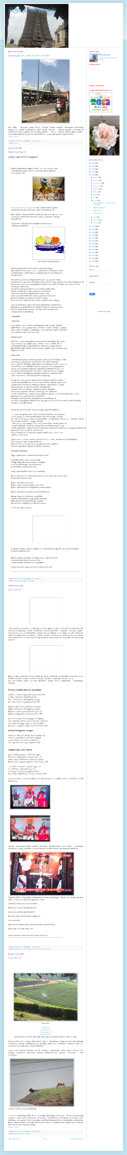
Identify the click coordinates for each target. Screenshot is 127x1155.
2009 (93, 261)
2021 (93, 226)
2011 (93, 255)
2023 (93, 172)
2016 (93, 241)
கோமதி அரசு (105, 55)
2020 (93, 229)
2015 (93, 244)
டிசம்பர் (96, 177)
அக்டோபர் (97, 183)
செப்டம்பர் (97, 186)
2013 (93, 249)
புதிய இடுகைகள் (14, 1138)
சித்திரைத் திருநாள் (17, 152)
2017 (93, 238)
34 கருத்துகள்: (37, 578)
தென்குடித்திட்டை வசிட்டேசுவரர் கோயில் (29, 55)
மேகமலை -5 (14, 958)
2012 (93, 252)
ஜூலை (96, 192)
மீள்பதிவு (31, 580)
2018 (93, 235)
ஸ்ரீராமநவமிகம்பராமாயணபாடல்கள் (38, 949)
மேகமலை (46, 1027)
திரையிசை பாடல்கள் (19, 949)
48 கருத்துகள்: (36, 1131)
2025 (93, 166)
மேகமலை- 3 (46, 1032)
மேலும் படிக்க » (13, 136)
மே (94, 197)
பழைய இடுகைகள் (76, 1138)
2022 (93, 175)
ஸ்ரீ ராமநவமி (14, 589)
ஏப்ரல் (95, 200)
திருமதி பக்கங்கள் (32, 9)
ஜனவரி (96, 223)
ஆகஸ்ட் (96, 189)
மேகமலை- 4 (46, 1034)
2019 (93, 232)
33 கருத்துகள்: (36, 947)
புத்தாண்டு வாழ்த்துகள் (20, 580)
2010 (93, 258)
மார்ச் (95, 217)
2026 (93, 163)
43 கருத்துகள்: (36, 141)
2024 (93, 169)
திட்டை (15, 143)
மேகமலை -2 (45, 1030)
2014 (93, 246)
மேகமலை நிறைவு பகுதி (21, 1133)
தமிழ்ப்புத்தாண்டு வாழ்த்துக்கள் (23, 207)
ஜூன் (95, 194)
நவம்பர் (96, 180)
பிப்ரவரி (96, 220)
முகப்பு (45, 1138)
